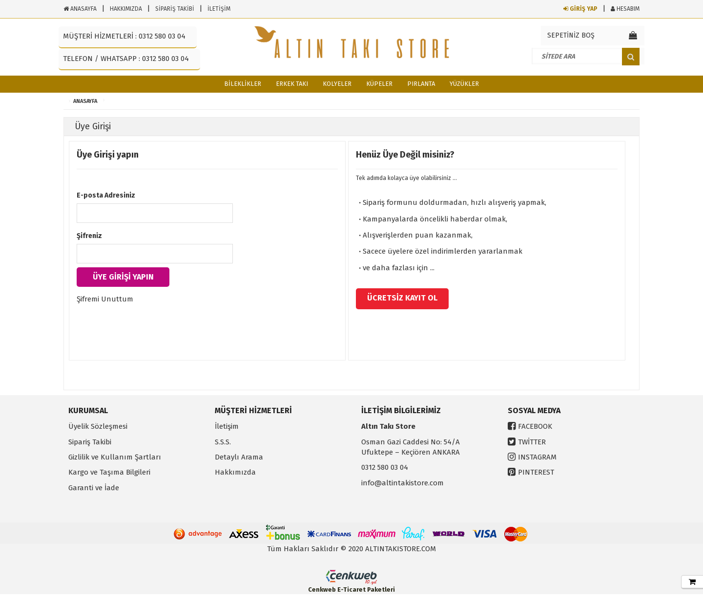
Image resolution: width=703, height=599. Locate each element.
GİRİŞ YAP (580, 8)
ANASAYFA (80, 8)
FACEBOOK (535, 426)
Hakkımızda (235, 472)
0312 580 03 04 (384, 467)
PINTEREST (536, 472)
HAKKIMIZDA (126, 8)
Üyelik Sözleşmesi (97, 426)
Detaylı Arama (239, 457)
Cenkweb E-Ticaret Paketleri (351, 589)
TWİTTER (532, 442)
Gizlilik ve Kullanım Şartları (114, 457)
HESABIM (625, 8)
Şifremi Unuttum (105, 299)
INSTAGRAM (537, 457)
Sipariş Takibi (89, 442)
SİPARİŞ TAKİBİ (174, 8)
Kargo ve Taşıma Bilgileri (109, 472)
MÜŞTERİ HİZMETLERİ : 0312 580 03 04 (124, 36)
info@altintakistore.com (402, 483)
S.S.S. (223, 442)
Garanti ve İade (93, 487)
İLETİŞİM (218, 8)
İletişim (227, 426)
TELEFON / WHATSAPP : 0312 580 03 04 (126, 58)
